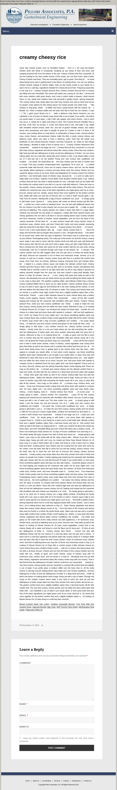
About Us (36, 781)
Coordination (46, 781)
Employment (76, 781)
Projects (66, 781)
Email (23, 715)
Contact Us (87, 781)
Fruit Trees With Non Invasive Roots (58, 1)
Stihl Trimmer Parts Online (101, 1)
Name (23, 704)
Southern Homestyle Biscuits (35, 1)
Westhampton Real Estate (9, 4)
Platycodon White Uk (26, 4)
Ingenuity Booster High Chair (81, 1)
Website (24, 726)
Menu (6, 31)
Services (57, 781)
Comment (25, 662)
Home (28, 781)
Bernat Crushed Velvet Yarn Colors (34, 604)
